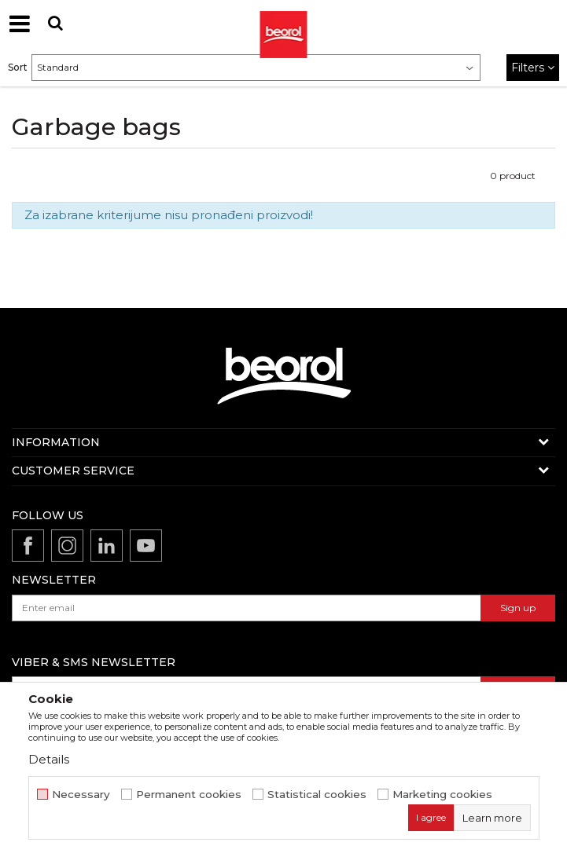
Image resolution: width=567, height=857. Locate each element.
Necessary (81, 794)
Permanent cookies (188, 794)
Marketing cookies (442, 794)
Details (48, 759)
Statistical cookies (316, 794)
